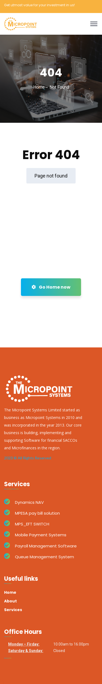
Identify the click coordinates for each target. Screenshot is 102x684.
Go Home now (51, 287)
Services (13, 609)
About (10, 601)
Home (39, 87)
